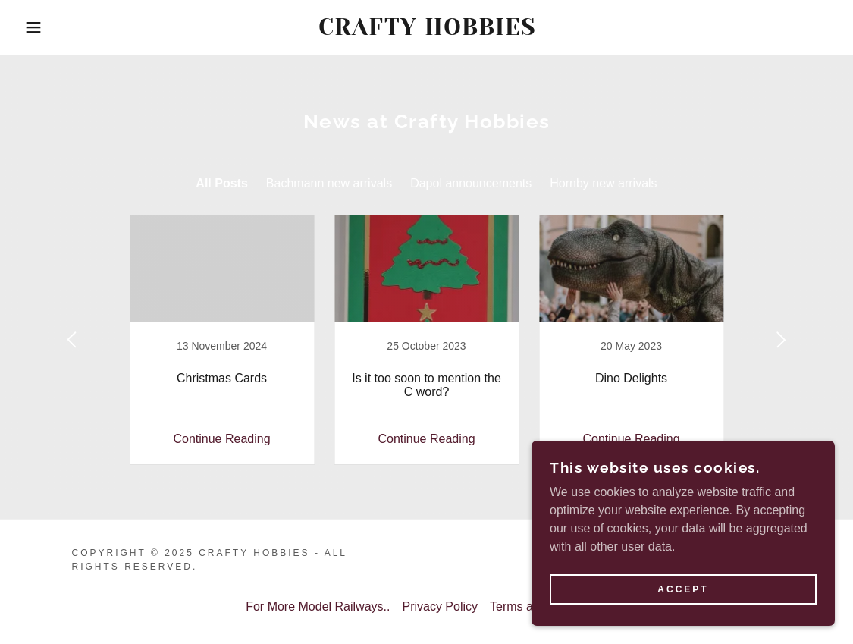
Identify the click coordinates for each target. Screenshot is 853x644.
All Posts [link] (221, 183)
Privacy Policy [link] (440, 606)
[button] (42, 27)
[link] (427, 30)
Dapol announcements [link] (471, 183)
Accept (682, 589)
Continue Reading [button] (221, 438)
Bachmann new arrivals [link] (329, 183)
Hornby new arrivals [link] (603, 183)
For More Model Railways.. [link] (318, 606)
